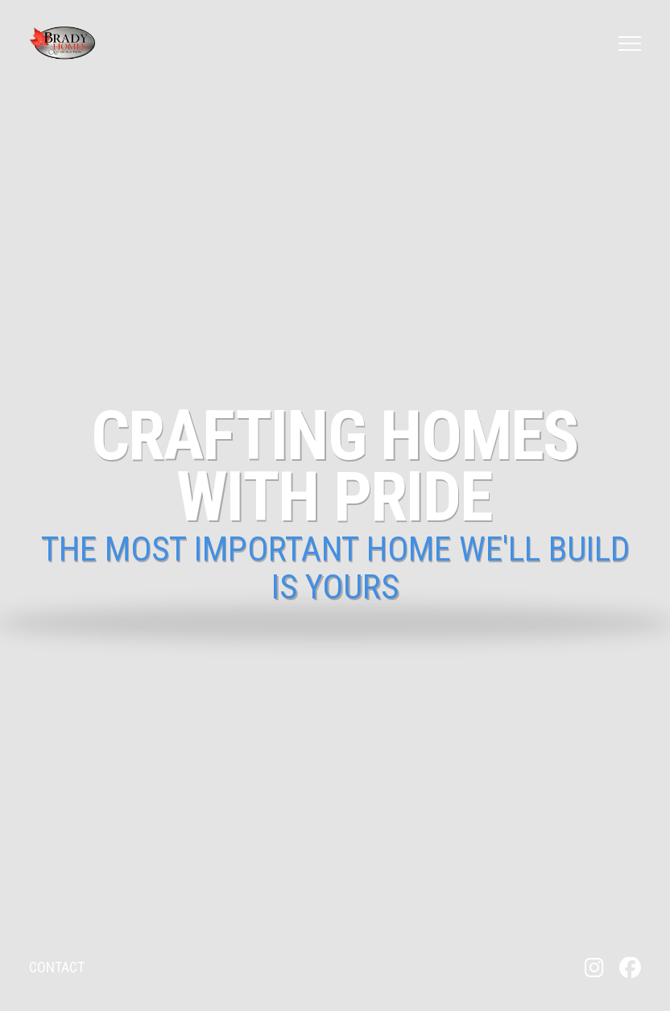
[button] (629, 43)
